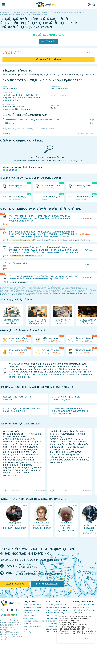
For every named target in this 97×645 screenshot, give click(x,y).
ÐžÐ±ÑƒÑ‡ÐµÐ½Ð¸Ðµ (15, 584)
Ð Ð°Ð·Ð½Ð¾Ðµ (29, 624)
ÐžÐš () (87, 638)
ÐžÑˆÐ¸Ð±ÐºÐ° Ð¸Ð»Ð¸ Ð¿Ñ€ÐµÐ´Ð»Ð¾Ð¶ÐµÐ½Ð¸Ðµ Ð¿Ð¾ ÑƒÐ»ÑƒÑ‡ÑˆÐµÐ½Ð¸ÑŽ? (28, 129)
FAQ (25, 629)
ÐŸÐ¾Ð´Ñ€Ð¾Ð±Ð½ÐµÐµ (47, 584)
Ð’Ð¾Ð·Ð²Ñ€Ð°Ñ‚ (52, 615)
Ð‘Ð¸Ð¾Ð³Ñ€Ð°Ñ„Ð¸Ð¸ (59, 88)
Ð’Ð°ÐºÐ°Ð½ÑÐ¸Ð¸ (52, 632)
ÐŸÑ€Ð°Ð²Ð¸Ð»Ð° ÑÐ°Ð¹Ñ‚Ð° (56, 605)
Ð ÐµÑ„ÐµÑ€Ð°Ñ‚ (9, 88)
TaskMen (6, 133)
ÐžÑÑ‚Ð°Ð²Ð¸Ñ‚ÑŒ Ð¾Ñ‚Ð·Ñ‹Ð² (48, 59)
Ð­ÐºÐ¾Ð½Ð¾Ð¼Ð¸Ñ (31, 615)
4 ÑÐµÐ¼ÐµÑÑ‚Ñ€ (29, 98)
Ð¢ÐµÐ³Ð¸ (27, 632)
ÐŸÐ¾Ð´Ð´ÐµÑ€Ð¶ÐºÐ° (54, 629)
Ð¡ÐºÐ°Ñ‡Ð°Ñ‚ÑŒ (48, 41)
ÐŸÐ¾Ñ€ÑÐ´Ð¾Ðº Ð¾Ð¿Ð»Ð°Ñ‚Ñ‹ (58, 613)
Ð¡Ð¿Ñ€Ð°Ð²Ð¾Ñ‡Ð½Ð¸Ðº (33, 626)
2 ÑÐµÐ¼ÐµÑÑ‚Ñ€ (30, 95)
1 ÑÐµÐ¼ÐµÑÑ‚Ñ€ (11, 95)
